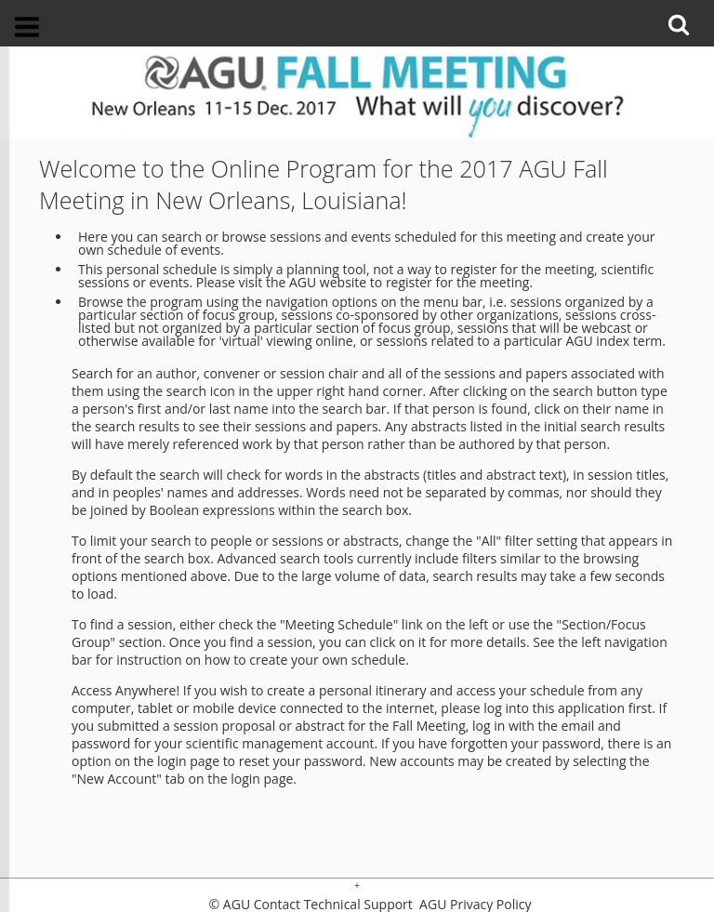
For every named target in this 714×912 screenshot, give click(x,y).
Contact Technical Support (333, 904)
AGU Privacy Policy (473, 904)
